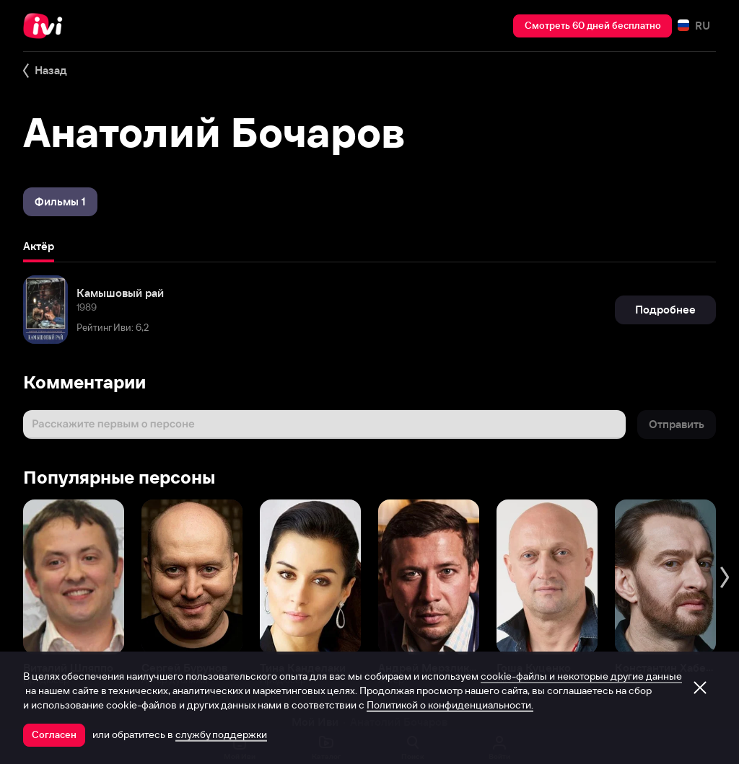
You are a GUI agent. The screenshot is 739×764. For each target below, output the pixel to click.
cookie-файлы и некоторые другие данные (581, 676)
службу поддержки (221, 734)
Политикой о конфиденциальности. (450, 705)
